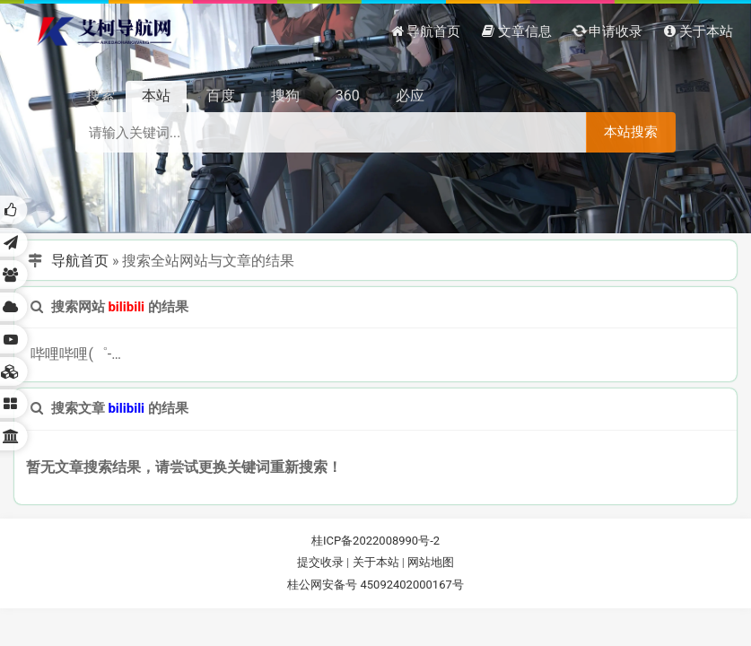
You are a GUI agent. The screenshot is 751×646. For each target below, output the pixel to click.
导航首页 (80, 260)
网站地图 (430, 562)
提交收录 (320, 562)
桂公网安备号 (323, 584)
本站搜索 (631, 131)
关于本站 (376, 562)
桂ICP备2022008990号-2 (375, 540)
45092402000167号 (411, 584)
